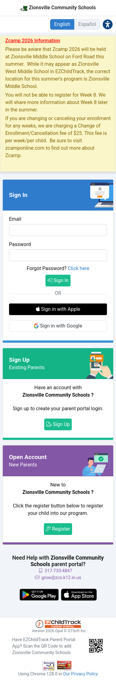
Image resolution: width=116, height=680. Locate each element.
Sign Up (58, 424)
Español (87, 24)
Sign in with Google (58, 326)
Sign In (57, 280)
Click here (78, 268)
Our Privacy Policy (80, 673)
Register (58, 529)
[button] (108, 24)
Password (20, 244)
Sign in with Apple (58, 309)
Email (15, 219)
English (62, 24)
